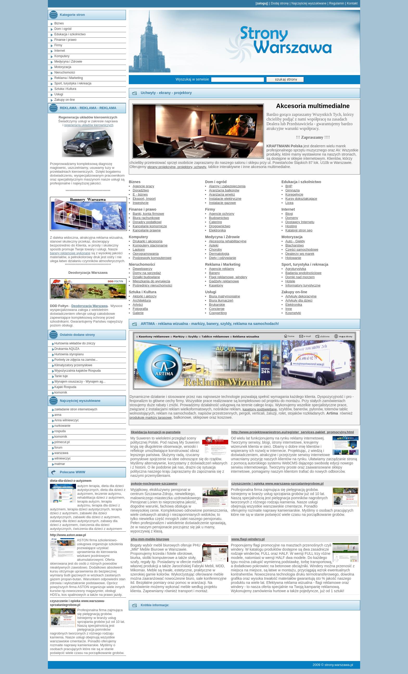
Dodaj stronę (280, 3)
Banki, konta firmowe (148, 214)
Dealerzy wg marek (299, 254)
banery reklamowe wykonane (70, 253)
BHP (288, 186)
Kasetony (216, 285)
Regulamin (336, 3)
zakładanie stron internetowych (75, 409)
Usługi (58, 94)
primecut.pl (62, 442)
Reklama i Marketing (68, 78)
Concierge (216, 309)
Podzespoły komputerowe (152, 258)
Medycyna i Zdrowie (68, 61)
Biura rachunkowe (146, 218)
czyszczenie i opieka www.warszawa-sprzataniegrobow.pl (277, 483)
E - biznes (140, 194)
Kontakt (352, 3)
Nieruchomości (64, 72)
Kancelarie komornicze (150, 226)
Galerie (138, 313)
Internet (59, 50)
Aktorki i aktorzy (145, 296)
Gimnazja (292, 190)
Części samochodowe (301, 249)
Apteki (213, 245)
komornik (60, 392)
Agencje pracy (143, 186)
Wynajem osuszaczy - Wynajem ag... (80, 381)
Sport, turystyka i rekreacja (72, 83)
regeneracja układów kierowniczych (88, 125)
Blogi (289, 214)
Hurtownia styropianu (69, 354)
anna (57, 415)
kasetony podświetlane (260, 409)
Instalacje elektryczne (225, 199)
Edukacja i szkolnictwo (70, 34)
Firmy (58, 45)
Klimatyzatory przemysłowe (73, 365)
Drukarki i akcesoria (147, 241)
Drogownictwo (219, 226)
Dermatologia (219, 254)
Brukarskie (217, 304)
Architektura (142, 300)
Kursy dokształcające (301, 199)
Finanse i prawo (65, 40)
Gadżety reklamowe (224, 281)
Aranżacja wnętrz (222, 194)
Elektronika (217, 230)
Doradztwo (141, 190)
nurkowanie (62, 426)
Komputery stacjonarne (150, 245)
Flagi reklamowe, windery (228, 277)
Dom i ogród (62, 29)
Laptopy (139, 249)
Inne (288, 309)
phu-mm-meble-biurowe (150, 539)
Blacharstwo (294, 245)
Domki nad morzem (300, 277)
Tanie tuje (61, 376)
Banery (214, 273)
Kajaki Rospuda (65, 387)
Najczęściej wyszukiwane (309, 3)
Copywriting (218, 313)
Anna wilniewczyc (66, 420)
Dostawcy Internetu (299, 222)
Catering (215, 222)
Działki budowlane (146, 277)
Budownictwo (219, 218)
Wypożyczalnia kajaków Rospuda (77, 370)
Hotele (290, 281)
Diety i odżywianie (222, 258)
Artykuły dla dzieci (299, 300)
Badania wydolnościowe (303, 273)
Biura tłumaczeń (221, 300)
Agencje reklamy (221, 269)
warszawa (61, 453)
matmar (59, 464)
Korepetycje (294, 194)
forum (58, 447)
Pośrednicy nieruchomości (152, 285)
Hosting (291, 226)
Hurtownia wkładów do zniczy (74, 343)
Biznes (59, 23)
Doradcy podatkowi (147, 222)
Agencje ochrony (221, 214)
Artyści (138, 304)
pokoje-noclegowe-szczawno (154, 483)
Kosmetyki (293, 313)
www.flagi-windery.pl (248, 539)
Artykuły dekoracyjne (301, 296)
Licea (289, 203)
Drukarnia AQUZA (66, 349)
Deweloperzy (142, 269)
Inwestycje (141, 203)
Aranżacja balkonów (224, 190)
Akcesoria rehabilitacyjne (227, 241)
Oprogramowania (146, 254)
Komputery (61, 56)
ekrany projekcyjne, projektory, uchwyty (176, 167)
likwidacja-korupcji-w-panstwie (156, 432)
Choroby (215, 249)
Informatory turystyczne (303, 285)
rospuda (60, 431)
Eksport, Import (144, 199)
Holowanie (293, 258)
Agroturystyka (295, 269)
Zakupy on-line (64, 100)
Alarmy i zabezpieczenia (227, 186)
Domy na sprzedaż (147, 273)
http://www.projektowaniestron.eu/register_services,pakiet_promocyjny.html (292, 432)
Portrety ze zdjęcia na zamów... (76, 360)
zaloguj (262, 3)
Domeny (291, 218)
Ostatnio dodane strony (71, 335)
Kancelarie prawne (147, 230)
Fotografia (140, 309)
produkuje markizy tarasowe (151, 417)
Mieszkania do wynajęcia (151, 281)
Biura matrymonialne (224, 296)
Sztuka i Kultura (65, 89)
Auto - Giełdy (295, 241)
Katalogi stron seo (299, 230)
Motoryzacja (62, 67)
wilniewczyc (62, 458)
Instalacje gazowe (222, 203)
